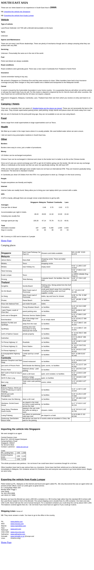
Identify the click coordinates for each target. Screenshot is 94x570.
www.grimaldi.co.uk (18, 536)
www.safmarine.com (18, 534)
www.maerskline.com (18, 526)
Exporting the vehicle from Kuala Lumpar (19, 15)
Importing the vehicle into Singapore (17, 12)
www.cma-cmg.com (18, 532)
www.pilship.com (17, 521)
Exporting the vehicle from (15, 479)
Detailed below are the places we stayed (47, 108)
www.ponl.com (16, 529)
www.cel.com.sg (22, 447)
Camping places (8, 245)
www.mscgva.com (17, 524)
